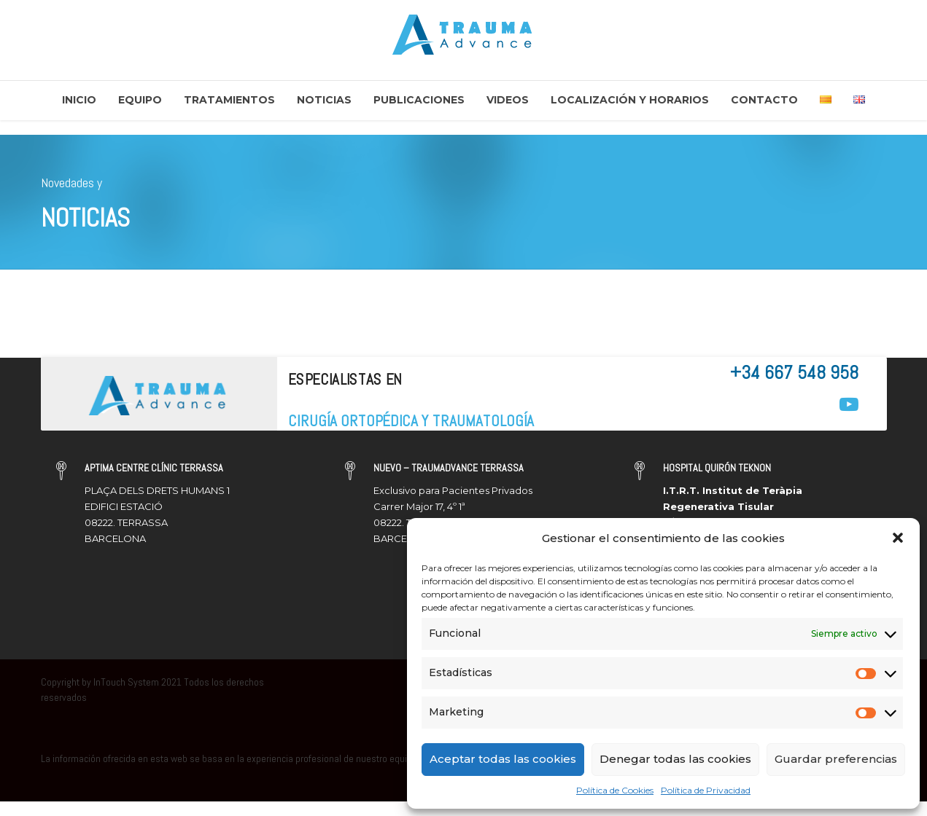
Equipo (140, 99)
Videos (507, 99)
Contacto (764, 99)
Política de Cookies (614, 790)
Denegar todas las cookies (675, 759)
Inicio (79, 99)
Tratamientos (229, 99)
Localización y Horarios (630, 99)
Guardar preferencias (836, 759)
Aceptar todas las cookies (503, 759)
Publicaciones (419, 99)
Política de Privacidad (705, 790)
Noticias (324, 99)
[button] (898, 537)
